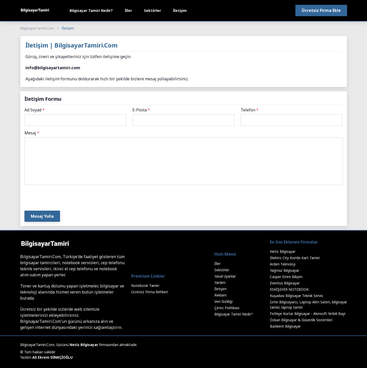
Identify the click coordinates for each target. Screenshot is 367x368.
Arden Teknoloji (282, 264)
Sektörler (152, 10)
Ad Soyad (34, 110)
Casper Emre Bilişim (286, 276)
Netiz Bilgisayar (282, 251)
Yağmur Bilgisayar (284, 270)
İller (128, 10)
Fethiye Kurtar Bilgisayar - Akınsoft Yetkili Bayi (307, 313)
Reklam (220, 295)
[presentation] (62, 199)
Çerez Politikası (226, 307)
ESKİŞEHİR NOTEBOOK (289, 289)
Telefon (250, 110)
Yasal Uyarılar (225, 276)
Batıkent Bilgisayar (285, 326)
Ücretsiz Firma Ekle (321, 10)
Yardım (219, 282)
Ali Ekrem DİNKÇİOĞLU (52, 357)
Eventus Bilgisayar (285, 283)
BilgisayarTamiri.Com (37, 28)
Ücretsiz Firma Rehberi (149, 291)
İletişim (180, 10)
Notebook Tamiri (145, 285)
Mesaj (31, 133)
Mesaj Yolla (42, 216)
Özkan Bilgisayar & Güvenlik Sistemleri (301, 319)
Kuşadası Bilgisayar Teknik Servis (296, 295)
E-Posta (141, 110)
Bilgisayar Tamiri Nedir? (91, 10)
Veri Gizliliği (223, 301)
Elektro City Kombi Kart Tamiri (295, 257)
